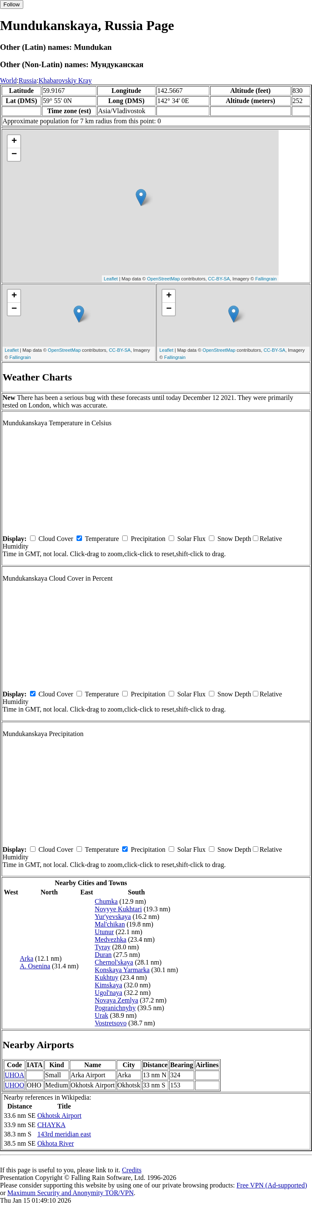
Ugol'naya (108, 992)
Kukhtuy (106, 977)
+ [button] (14, 141)
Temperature (102, 538)
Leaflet (111, 278)
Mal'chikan (110, 924)
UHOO (14, 1085)
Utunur (104, 931)
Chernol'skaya (114, 962)
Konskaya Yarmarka (122, 969)
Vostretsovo (110, 1023)
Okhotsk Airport (59, 1115)
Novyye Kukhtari (118, 909)
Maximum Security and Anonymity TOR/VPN (70, 1192)
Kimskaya (108, 985)
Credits (131, 1170)
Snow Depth (234, 538)
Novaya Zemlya (116, 1000)
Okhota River (55, 1143)
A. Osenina (35, 966)
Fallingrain (266, 278)
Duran (103, 954)
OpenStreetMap (163, 278)
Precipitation (148, 538)
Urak (101, 1015)
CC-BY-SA (219, 278)
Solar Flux (191, 538)
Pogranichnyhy (115, 1007)
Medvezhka (110, 939)
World (8, 80)
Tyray (102, 947)
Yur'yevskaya (113, 916)
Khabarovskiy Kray (65, 80)
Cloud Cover (55, 538)
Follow (11, 4)
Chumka (106, 901)
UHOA (14, 1075)
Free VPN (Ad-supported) (271, 1185)
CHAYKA (51, 1124)
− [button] (14, 154)
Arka (26, 958)
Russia (28, 80)
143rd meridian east (64, 1134)
